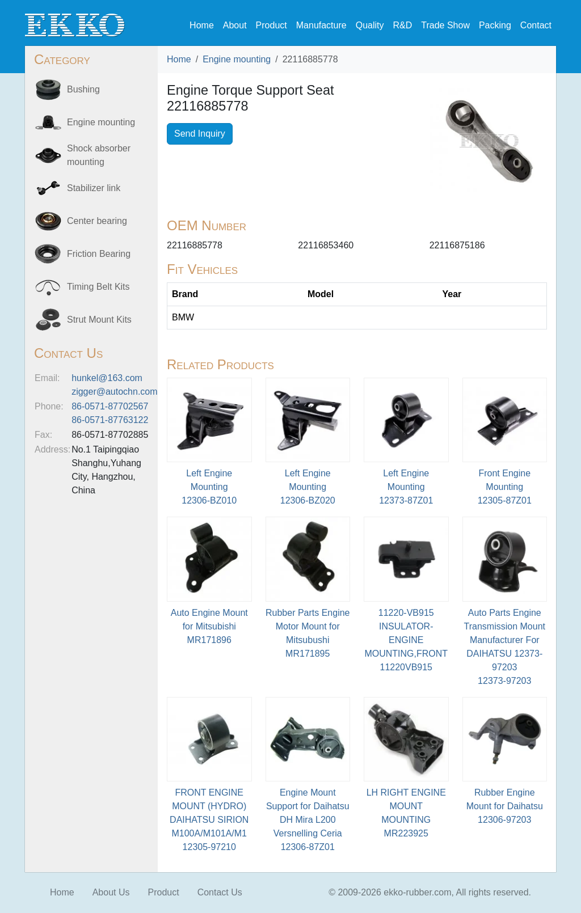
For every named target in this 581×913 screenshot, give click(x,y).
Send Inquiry (199, 133)
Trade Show (445, 25)
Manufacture (321, 25)
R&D (402, 25)
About (235, 25)
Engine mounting (237, 59)
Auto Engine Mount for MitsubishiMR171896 (209, 626)
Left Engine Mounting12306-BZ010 (209, 486)
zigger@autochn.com (114, 391)
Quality (370, 25)
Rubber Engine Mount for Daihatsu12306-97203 (504, 806)
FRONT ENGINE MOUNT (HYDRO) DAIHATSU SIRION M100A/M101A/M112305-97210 (209, 820)
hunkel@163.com (106, 378)
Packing (495, 25)
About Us (111, 892)
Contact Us (219, 892)
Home (202, 25)
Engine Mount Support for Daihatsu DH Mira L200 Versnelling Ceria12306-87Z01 (308, 820)
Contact (535, 25)
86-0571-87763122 (109, 420)
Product (271, 25)
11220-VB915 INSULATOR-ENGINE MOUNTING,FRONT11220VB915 (406, 640)
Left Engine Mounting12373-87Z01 (406, 486)
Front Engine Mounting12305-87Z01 (505, 486)
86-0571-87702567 (109, 406)
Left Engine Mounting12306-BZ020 (307, 486)
